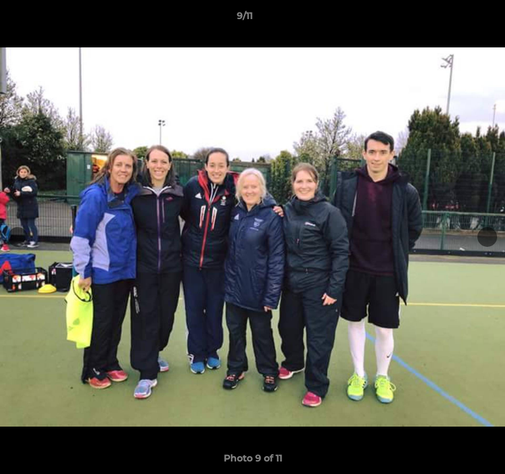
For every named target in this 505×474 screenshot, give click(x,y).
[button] (458, 19)
